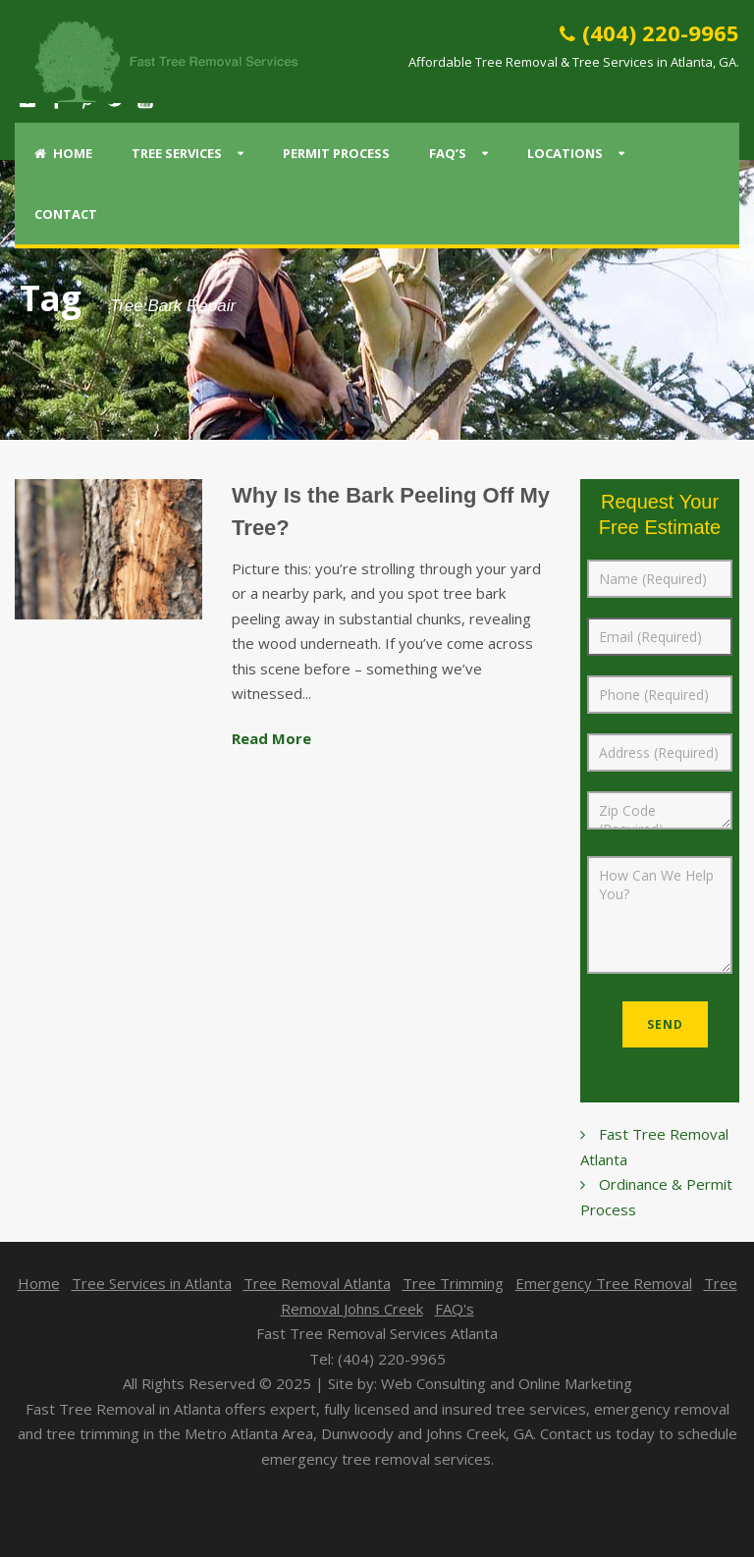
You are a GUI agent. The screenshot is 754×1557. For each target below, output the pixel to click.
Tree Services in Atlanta (152, 1283)
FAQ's (454, 1308)
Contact (65, 214)
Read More (271, 738)
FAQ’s (447, 153)
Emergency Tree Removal (603, 1283)
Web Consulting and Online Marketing (506, 1383)
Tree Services (177, 153)
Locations (565, 153)
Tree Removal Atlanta (317, 1283)
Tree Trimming (453, 1283)
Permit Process (336, 153)
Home (63, 153)
